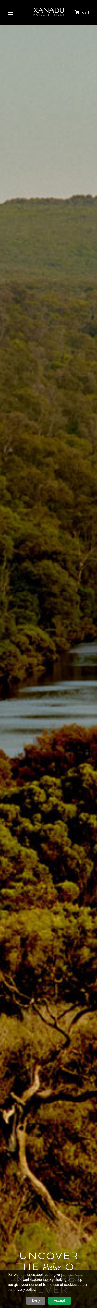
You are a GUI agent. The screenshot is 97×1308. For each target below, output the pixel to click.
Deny (36, 1300)
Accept (59, 1300)
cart (85, 12)
